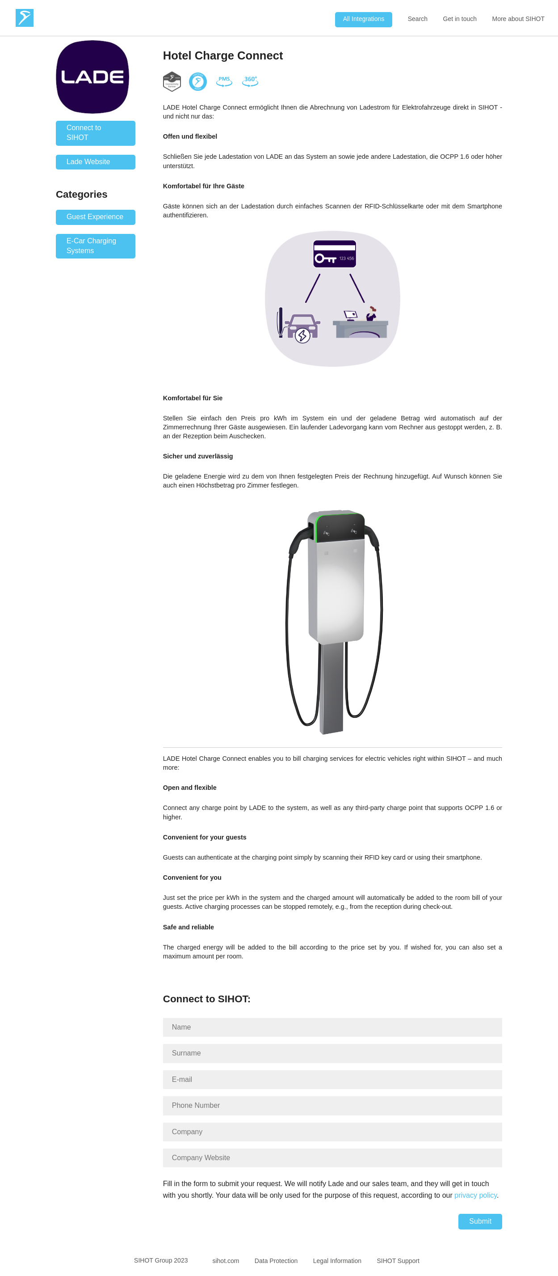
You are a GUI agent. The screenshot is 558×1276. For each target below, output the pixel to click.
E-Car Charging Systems (91, 245)
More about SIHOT (518, 18)
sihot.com (225, 1260)
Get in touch (460, 18)
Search (418, 18)
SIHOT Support (398, 1260)
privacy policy (475, 1195)
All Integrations (364, 18)
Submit (480, 1221)
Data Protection (276, 1260)
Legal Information (337, 1260)
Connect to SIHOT (84, 132)
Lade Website (88, 161)
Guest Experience (95, 216)
